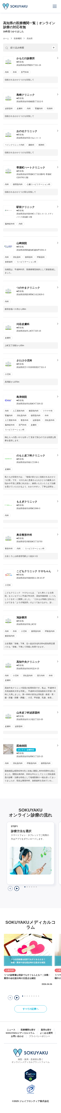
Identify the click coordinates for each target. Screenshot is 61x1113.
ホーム (6, 38)
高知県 (30, 38)
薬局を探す (46, 1030)
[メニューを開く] (54, 6)
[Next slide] (16, 888)
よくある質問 (46, 1033)
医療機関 (18, 38)
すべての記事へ (31, 1009)
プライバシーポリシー (39, 1036)
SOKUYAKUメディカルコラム (20, 1033)
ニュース (11, 1030)
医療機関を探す (28, 1030)
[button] (16, 997)
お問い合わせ (17, 1036)
